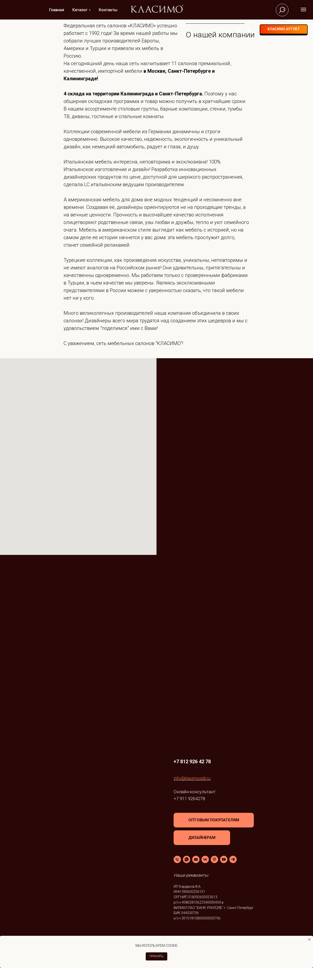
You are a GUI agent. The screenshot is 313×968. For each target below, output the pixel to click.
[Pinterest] (214, 859)
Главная (56, 10)
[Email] (196, 859)
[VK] (205, 859)
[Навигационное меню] (303, 9)
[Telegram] (233, 859)
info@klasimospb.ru (192, 778)
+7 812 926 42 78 (192, 761)
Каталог (80, 10)
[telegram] (244, 29)
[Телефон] (177, 859)
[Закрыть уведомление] (309, 939)
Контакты (108, 10)
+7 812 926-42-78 (211, 29)
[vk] (234, 29)
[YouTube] (223, 859)
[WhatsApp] (186, 859)
